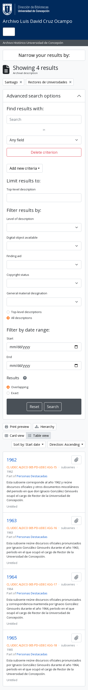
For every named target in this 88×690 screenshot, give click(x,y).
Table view (38, 435)
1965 (12, 638)
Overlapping (19, 387)
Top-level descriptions (26, 312)
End (9, 357)
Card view (14, 435)
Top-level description (21, 189)
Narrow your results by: (44, 55)
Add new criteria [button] (23, 168)
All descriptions (21, 318)
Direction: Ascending (64, 444)
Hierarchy (44, 426)
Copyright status (18, 275)
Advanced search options (34, 96)
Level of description (20, 219)
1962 (12, 460)
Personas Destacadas (32, 476)
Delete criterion (44, 152)
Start (10, 338)
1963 (12, 520)
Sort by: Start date (27, 444)
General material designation (27, 293)
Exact (14, 393)
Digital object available (22, 237)
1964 (12, 577)
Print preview (17, 426)
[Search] (44, 119)
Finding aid (14, 256)
